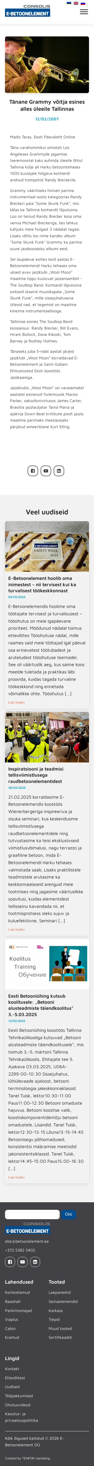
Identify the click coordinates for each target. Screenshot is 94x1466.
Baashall (12, 1301)
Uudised (12, 1386)
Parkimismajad (18, 1310)
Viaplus (11, 1319)
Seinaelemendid (63, 1301)
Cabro (10, 1328)
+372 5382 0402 (20, 1250)
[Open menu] (84, 12)
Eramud (12, 1337)
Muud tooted (60, 1328)
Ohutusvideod (17, 1405)
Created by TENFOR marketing (27, 1458)
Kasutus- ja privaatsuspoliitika (21, 1417)
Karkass (56, 1310)
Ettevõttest (15, 1377)
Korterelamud (17, 1292)
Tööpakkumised (19, 1395)
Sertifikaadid (60, 1337)
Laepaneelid (60, 1292)
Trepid (54, 1319)
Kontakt (12, 1368)
